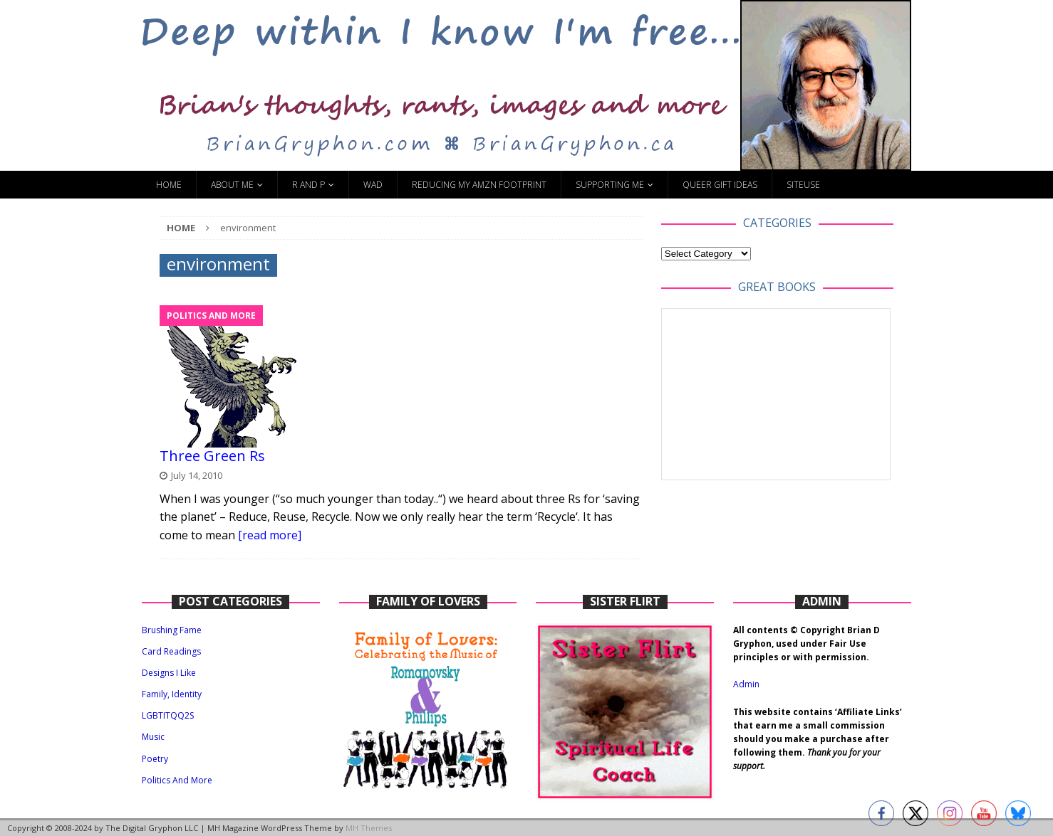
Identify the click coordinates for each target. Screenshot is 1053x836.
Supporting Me (610, 185)
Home (169, 185)
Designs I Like (169, 673)
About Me (232, 185)
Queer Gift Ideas (720, 185)
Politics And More (177, 780)
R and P (308, 185)
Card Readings (171, 651)
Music (153, 737)
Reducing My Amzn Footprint (479, 185)
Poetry (155, 759)
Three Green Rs (212, 455)
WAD (373, 185)
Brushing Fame (172, 630)
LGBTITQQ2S (168, 715)
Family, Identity (172, 694)
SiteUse (803, 185)
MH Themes (369, 827)
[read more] (269, 535)
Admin (746, 684)
